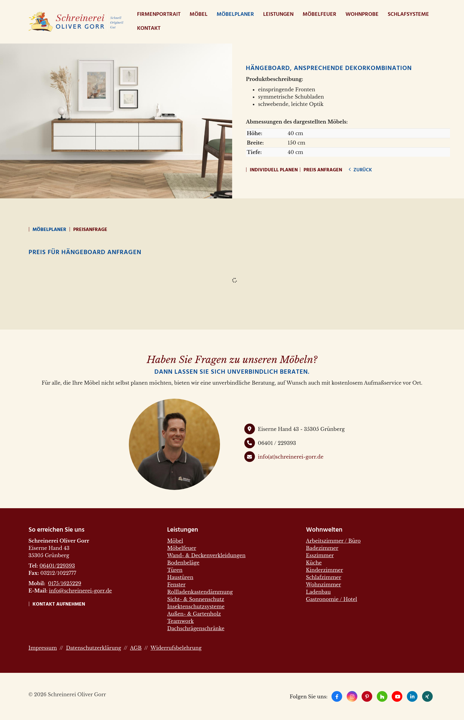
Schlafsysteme (408, 14)
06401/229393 (57, 566)
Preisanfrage (90, 230)
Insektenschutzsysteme (196, 606)
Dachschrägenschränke (195, 628)
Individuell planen (274, 170)
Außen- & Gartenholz (194, 614)
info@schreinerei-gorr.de (80, 591)
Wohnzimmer (323, 585)
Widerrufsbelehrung (175, 648)
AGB (136, 648)
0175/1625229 (64, 583)
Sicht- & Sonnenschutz (195, 599)
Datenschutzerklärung (93, 648)
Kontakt (148, 28)
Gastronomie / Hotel (331, 599)
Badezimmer (322, 548)
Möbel (199, 14)
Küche (314, 563)
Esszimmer (320, 555)
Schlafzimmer (323, 577)
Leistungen (278, 14)
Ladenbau (318, 592)
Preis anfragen (323, 170)
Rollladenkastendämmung (200, 592)
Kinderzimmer (324, 570)
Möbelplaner (235, 14)
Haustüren (180, 577)
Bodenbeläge (183, 563)
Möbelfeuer (319, 14)
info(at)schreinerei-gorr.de (291, 457)
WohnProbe (362, 14)
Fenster (176, 585)
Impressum (43, 648)
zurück (362, 170)
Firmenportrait (158, 14)
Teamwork (180, 621)
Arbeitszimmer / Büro (333, 541)
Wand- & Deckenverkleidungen (206, 555)
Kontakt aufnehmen (59, 604)
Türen (174, 570)
